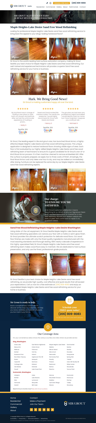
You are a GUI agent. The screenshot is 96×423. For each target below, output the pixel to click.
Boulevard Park (18, 354)
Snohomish (70, 375)
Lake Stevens (36, 377)
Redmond (52, 364)
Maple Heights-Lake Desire (57, 344)
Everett (16, 385)
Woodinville (70, 367)
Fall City (34, 352)
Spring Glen (70, 357)
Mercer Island (53, 349)
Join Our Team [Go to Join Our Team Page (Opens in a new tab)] (36, 404)
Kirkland (34, 364)
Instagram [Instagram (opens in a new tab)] (31, 409)
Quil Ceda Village (54, 382)
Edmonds (17, 382)
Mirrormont (52, 352)
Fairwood (34, 349)
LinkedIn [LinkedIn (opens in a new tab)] (48, 409)
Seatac (69, 347)
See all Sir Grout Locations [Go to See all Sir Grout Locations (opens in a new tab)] (39, 389)
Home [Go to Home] (13, 398)
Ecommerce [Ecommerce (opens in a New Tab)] (75, 418)
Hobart (34, 354)
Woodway (70, 385)
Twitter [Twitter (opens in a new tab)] (39, 409)
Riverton (51, 369)
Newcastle (52, 354)
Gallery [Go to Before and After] (59, 7)
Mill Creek (34, 385)
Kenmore (34, 362)
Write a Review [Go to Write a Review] (47, 3)
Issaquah (34, 359)
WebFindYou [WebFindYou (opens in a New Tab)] (83, 418)
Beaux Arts (17, 347)
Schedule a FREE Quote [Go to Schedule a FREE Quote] (61, 3)
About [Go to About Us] (65, 7)
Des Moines (17, 367)
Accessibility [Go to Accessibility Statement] (13, 418)
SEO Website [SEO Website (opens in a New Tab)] (69, 418)
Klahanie (34, 367)
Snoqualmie (70, 354)
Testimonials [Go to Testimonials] (73, 7)
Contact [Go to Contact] (83, 7)
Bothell (16, 352)
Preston (51, 362)
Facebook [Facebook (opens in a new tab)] (35, 409)
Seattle (69, 349)
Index (33, 375)
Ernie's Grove (35, 347)
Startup (69, 380)
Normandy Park (54, 357)
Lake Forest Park (37, 369)
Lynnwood (35, 380)
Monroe (51, 375)
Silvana (51, 385)
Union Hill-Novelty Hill (73, 362)
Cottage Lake (18, 364)
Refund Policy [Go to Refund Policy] (44, 418)
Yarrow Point (70, 369)
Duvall (16, 369)
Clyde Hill (17, 362)
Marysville (35, 382)
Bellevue (16, 349)
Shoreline (69, 352)
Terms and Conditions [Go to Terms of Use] (33, 418)
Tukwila (69, 359)
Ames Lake (17, 344)
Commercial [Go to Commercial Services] (50, 7)
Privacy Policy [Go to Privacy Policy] (22, 418)
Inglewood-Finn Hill (37, 357)
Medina (51, 347)
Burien (16, 359)
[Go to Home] (22, 6)
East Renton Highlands (38, 344)
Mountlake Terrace (55, 377)
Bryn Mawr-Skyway (20, 357)
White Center (71, 364)
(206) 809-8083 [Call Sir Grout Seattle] (79, 3)
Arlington (17, 375)
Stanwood (70, 377)
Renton (51, 367)
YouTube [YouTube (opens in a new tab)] (44, 409)
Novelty (51, 359)
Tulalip (69, 382)
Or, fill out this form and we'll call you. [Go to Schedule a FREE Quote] (69, 317)
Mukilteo (51, 380)
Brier (15, 380)
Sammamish (70, 344)
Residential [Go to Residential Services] (40, 7)
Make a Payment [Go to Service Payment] (37, 401)
